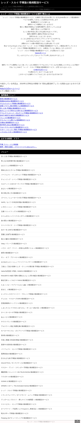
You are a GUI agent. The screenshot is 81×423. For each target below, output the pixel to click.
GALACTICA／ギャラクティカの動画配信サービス (19, 363)
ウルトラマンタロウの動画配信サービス (14, 127)
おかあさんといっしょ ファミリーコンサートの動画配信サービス (24, 262)
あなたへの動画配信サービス (11, 188)
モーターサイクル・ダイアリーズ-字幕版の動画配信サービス (22, 331)
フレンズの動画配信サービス (10, 118)
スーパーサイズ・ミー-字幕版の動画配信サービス (18, 225)
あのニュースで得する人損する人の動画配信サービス (19, 110)
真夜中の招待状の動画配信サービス (13, 344)
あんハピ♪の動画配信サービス (11, 317)
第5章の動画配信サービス (10, 335)
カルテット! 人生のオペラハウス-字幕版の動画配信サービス (22, 184)
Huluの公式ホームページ (10, 88)
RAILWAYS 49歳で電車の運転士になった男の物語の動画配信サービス (26, 276)
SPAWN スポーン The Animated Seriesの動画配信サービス (22, 386)
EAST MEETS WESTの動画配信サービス (14, 115)
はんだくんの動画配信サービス (12, 165)
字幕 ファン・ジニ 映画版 (9, 144)
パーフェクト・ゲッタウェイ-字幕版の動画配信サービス (21, 175)
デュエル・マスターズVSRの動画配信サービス (17, 299)
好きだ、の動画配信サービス (11, 289)
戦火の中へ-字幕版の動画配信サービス (14, 413)
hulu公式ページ (40, 53)
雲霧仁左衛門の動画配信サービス (13, 234)
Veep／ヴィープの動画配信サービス (14, 243)
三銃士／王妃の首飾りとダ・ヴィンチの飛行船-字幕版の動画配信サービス (27, 266)
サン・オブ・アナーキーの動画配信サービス (17, 257)
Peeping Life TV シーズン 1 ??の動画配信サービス (19, 418)
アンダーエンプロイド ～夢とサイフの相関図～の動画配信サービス (25, 400)
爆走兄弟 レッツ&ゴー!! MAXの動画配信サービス (18, 280)
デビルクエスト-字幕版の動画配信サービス (15, 103)
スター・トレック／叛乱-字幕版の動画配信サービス (18, 129)
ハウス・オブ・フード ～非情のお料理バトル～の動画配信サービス (25, 248)
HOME (3, 9)
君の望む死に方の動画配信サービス (13, 193)
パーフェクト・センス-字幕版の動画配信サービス (18, 349)
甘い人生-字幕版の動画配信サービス (17, 9)
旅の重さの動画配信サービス (11, 220)
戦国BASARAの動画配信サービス (12, 101)
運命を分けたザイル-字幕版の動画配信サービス (18, 170)
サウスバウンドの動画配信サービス (13, 321)
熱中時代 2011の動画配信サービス (12, 125)
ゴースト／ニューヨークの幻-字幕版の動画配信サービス (21, 198)
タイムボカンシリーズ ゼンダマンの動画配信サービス (20, 216)
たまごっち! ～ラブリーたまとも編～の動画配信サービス (21, 285)
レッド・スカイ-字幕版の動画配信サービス (42, 9)
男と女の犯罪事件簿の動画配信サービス (15, 161)
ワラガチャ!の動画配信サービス (12, 377)
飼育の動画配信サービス (8, 99)
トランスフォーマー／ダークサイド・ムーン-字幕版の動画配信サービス (26, 395)
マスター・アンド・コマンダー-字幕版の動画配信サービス (22, 367)
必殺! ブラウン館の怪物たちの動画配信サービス (17, 106)
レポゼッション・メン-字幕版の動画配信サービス (18, 207)
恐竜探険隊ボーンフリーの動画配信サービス (17, 303)
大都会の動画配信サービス (9, 122)
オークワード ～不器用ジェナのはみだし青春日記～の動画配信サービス (26, 409)
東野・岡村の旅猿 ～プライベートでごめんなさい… (18, 147)
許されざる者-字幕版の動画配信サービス (15, 358)
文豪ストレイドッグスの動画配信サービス (16, 211)
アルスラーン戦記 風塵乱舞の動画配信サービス (18, 326)
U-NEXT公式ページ (40, 69)
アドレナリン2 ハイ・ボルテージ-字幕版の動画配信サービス (21, 113)
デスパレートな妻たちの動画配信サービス (15, 120)
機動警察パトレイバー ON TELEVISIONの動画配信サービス (22, 372)
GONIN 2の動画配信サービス (11, 381)
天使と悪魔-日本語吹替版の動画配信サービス (17, 340)
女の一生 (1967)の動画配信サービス (14, 230)
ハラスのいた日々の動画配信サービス (13, 132)
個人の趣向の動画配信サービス (12, 239)
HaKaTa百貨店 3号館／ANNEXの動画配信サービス (19, 271)
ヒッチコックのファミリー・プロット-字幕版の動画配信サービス (24, 294)
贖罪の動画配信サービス (9, 253)
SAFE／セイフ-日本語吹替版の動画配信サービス (18, 202)
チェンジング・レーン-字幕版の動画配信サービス (18, 179)
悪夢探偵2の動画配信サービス (11, 354)
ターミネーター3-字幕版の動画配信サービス (16, 312)
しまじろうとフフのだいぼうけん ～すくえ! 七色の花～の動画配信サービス (28, 308)
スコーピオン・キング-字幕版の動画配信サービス (18, 404)
